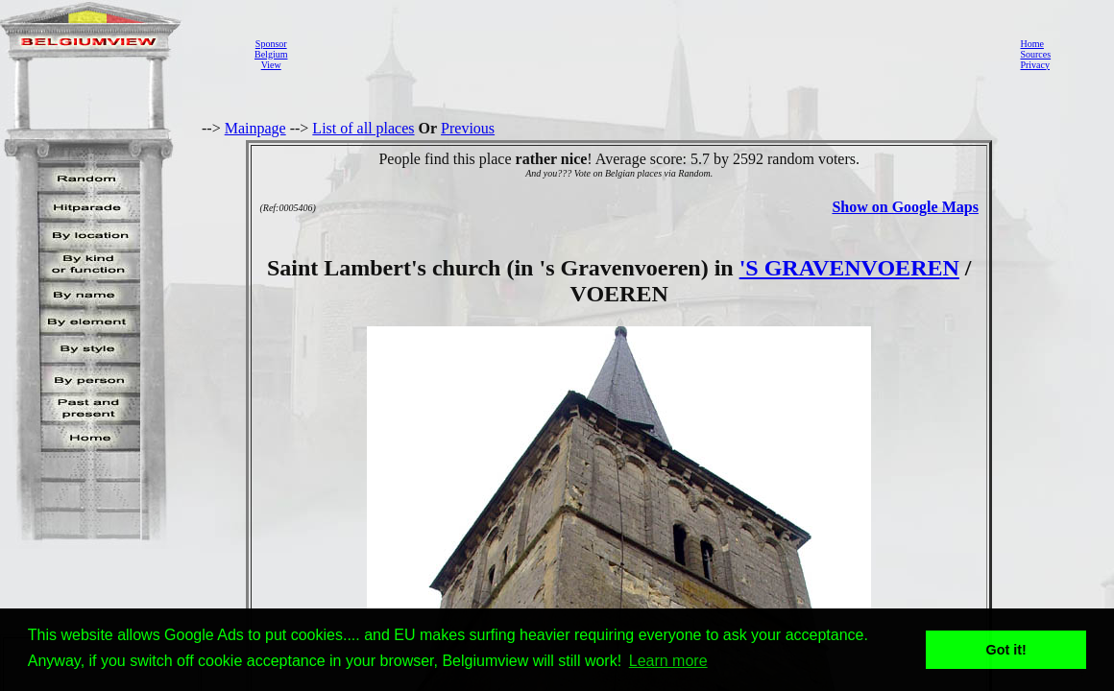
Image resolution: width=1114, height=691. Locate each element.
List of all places (363, 128)
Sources (1035, 54)
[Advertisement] (648, 54)
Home (1031, 43)
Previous (468, 128)
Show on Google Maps (905, 207)
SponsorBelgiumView (270, 54)
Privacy (1035, 65)
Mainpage (255, 128)
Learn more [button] (668, 661)
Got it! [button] (1006, 649)
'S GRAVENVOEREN (849, 267)
